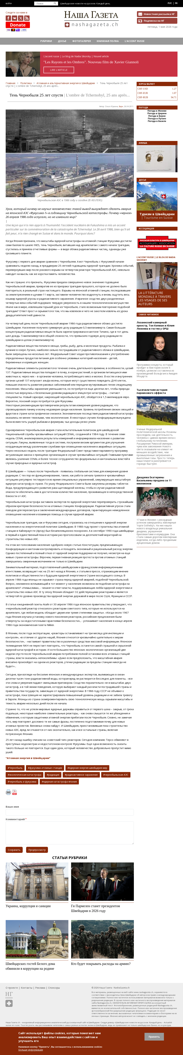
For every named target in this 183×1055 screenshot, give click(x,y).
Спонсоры (54, 987)
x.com (20, 18)
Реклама (40, 987)
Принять (154, 1036)
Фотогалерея (81, 41)
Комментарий (15, 819)
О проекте (12, 987)
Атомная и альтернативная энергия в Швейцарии (66, 83)
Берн (121, 106)
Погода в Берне (157, 116)
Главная (10, 83)
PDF (14, 792)
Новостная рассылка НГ (159, 14)
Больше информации (30, 1049)
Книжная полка (108, 41)
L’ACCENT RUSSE (135, 41)
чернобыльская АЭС (116, 774)
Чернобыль (16, 767)
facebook (8, 18)
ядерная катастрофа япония (60, 781)
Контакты (26, 987)
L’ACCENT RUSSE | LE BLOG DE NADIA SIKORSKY (156, 258)
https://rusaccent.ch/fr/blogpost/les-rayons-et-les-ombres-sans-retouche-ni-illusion (92, 64)
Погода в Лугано (157, 118)
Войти (9, 3)
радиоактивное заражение (82, 774)
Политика (26, 83)
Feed (27, 18)
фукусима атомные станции (46, 767)
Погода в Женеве (156, 111)
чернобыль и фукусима (22, 781)
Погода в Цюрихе (157, 113)
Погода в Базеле (157, 121)
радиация (53, 774)
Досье (62, 41)
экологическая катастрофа (25, 774)
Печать (8, 792)
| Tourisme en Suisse (157, 218)
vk (14, 18)
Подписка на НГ (154, 20)
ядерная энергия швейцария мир (88, 767)
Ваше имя (12, 806)
